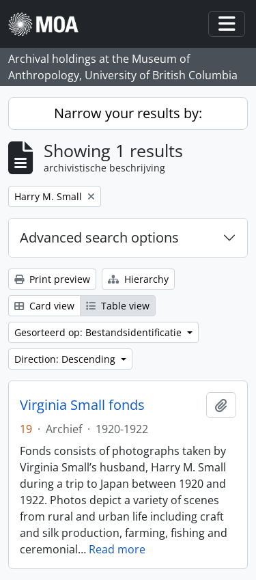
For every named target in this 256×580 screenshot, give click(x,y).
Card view (44, 305)
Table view (118, 305)
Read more (117, 549)
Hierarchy (138, 279)
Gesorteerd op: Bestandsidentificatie (99, 332)
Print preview (52, 279)
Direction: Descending (66, 359)
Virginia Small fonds (82, 405)
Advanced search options (99, 237)
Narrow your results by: (128, 113)
